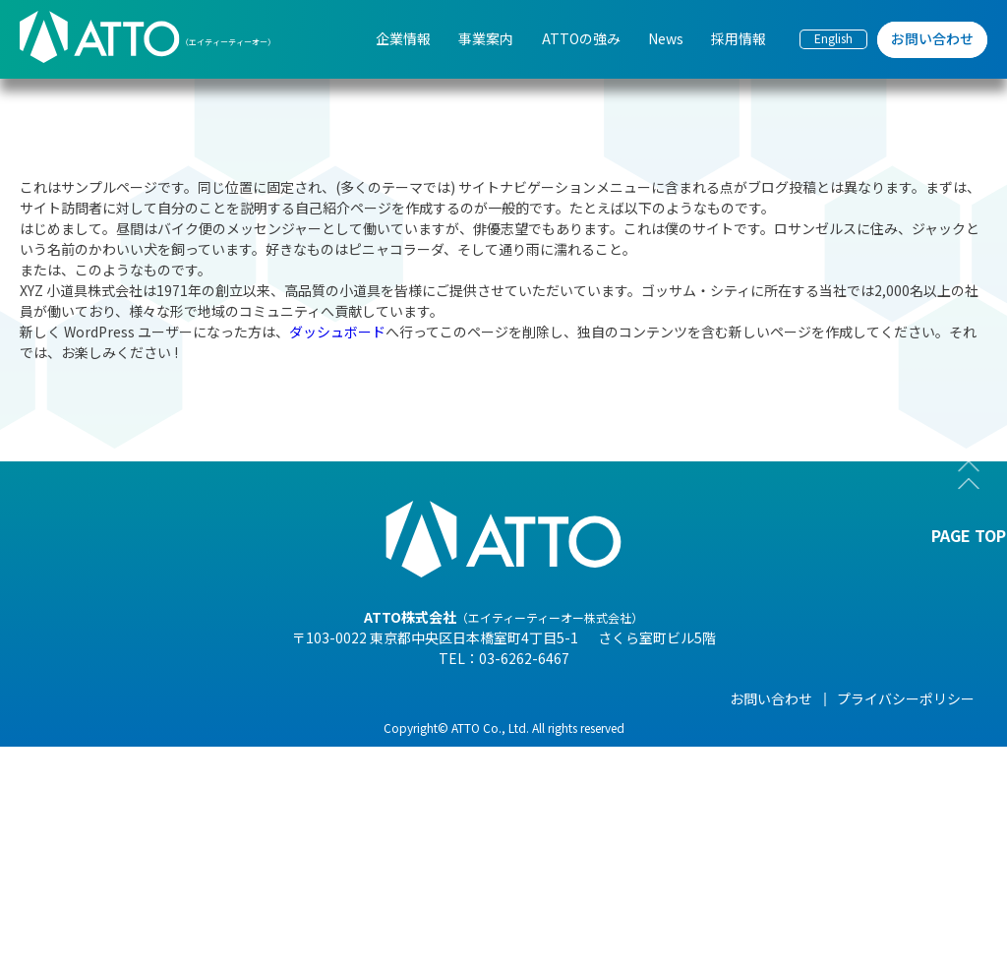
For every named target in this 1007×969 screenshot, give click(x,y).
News (608, 698)
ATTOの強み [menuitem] (581, 38)
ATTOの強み (476, 698)
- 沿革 (148, 893)
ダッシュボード (337, 331)
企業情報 (157, 698)
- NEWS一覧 (626, 728)
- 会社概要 (162, 755)
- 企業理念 (162, 810)
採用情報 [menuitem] (738, 38)
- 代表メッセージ (182, 728)
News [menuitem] (665, 38)
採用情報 (770, 698)
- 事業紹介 (162, 866)
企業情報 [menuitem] (403, 38)
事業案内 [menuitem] (485, 38)
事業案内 (310, 698)
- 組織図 (155, 783)
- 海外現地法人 (175, 838)
